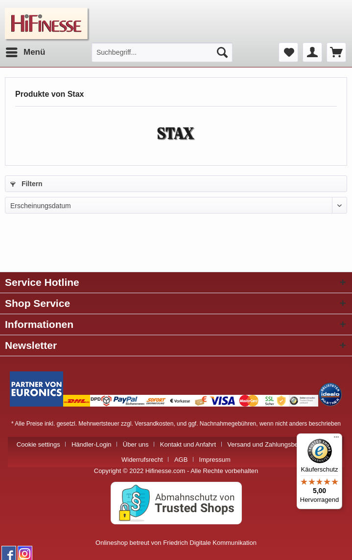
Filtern (26, 184)
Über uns (136, 444)
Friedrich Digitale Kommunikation (210, 542)
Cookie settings (38, 444)
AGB (181, 459)
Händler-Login (91, 444)
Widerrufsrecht (142, 459)
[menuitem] (25, 52)
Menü (25, 50)
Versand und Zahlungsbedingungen (277, 444)
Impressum (215, 459)
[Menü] (336, 439)
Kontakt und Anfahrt (188, 444)
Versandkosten (154, 423)
